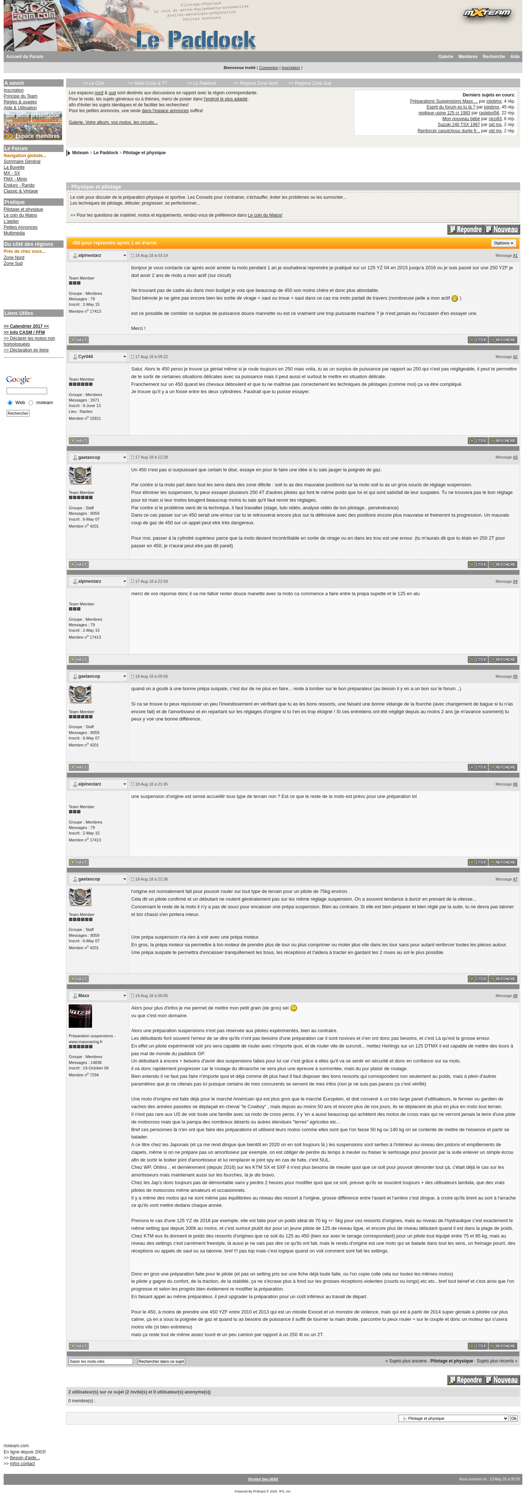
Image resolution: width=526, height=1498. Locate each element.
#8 (515, 995)
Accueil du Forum (24, 56)
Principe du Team (21, 96)
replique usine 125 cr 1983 (444, 112)
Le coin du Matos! (265, 215)
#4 (515, 581)
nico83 (495, 118)
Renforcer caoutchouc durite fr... (449, 130)
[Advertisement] (33, 288)
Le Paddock (106, 152)
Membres (468, 56)
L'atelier (11, 221)
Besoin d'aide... (25, 1457)
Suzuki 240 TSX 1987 (459, 124)
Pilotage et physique (23, 209)
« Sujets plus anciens (406, 1361)
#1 (515, 255)
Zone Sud (13, 263)
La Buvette (14, 167)
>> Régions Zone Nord (256, 83)
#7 (515, 879)
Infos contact (22, 1463)
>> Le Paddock (202, 83)
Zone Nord (14, 257)
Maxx (83, 995)
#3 (515, 457)
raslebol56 (489, 112)
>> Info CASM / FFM (24, 332)
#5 (515, 676)
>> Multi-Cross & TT (147, 83)
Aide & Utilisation (20, 107)
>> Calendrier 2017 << (26, 326)
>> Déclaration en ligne (26, 350)
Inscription (291, 67)
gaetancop (89, 457)
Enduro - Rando (19, 185)
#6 (515, 784)
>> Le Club (93, 83)
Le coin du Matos (20, 215)
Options (502, 243)
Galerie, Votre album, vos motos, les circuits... (113, 122)
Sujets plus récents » (497, 1361)
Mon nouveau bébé (461, 118)
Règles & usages (20, 101)
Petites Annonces (21, 227)
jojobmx (494, 101)
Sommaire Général (22, 161)
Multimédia (14, 233)
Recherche (494, 56)
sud (112, 92)
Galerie (445, 56)
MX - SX (12, 173)
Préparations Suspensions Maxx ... (444, 101)
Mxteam (80, 152)
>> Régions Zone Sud (310, 83)
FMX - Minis (15, 179)
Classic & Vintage (21, 191)
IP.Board (259, 1491)
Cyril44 (85, 356)
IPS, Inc (285, 1491)
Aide (515, 56)
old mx (495, 124)
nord (99, 92)
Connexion (268, 67)
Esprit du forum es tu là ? (451, 107)
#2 (515, 356)
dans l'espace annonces (165, 110)
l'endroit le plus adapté (226, 99)
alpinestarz (89, 255)
